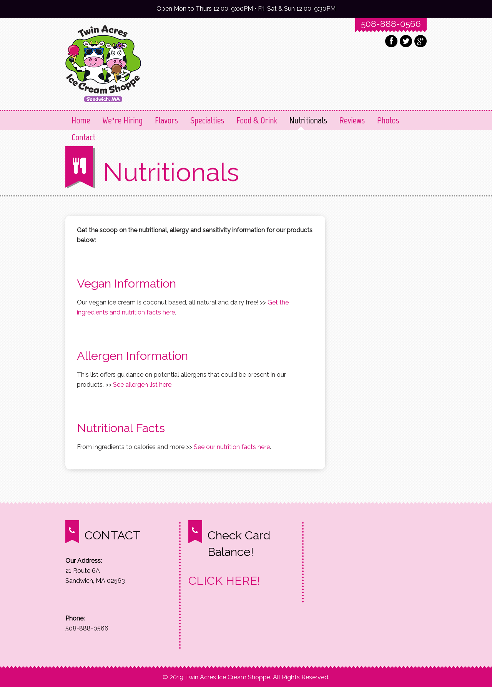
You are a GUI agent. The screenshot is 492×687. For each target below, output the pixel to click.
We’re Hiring (123, 120)
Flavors (166, 120)
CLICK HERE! (224, 580)
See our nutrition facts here (232, 447)
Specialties (207, 120)
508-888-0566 (391, 23)
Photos (388, 120)
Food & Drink (256, 120)
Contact (83, 137)
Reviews (352, 120)
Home (80, 120)
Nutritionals (308, 120)
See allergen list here (142, 384)
